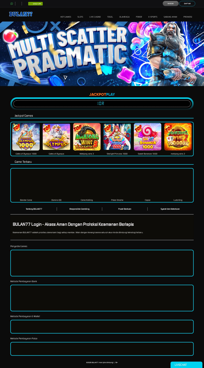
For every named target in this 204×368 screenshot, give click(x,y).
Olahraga (124, 14)
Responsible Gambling (79, 209)
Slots (80, 14)
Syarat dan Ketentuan (170, 209)
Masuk (171, 4)
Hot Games (65, 14)
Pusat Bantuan (124, 209)
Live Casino (95, 14)
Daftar (187, 4)
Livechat (186, 365)
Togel (110, 14)
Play (110, 95)
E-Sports (152, 14)
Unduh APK (35, 3)
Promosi (187, 14)
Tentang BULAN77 (34, 209)
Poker (139, 14)
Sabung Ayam (170, 14)
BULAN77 (95, 362)
